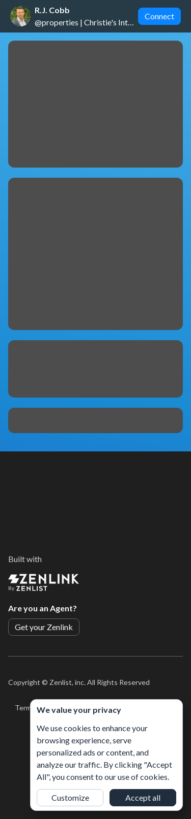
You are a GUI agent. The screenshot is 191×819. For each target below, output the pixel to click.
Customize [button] (70, 797)
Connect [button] (159, 16)
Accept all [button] (142, 797)
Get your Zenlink (44, 627)
